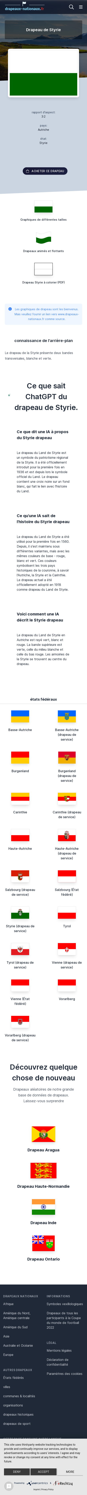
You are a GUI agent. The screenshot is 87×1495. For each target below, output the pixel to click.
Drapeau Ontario (43, 1259)
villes (6, 1387)
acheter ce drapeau (45, 171)
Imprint (37, 1489)
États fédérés (13, 1378)
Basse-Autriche (20, 730)
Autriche (43, 129)
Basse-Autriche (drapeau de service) (67, 734)
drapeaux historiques (18, 1414)
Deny (17, 1472)
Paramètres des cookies (64, 1374)
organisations (13, 1405)
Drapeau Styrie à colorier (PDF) (43, 282)
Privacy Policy (47, 1489)
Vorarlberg (67, 999)
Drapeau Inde (43, 1222)
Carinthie (20, 812)
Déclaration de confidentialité (57, 1362)
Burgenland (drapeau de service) (67, 776)
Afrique (8, 1304)
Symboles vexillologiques (65, 1304)
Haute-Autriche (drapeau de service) (67, 853)
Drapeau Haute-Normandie (43, 1186)
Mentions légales (59, 1350)
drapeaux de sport (17, 1424)
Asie (6, 1336)
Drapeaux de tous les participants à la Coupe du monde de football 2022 (64, 1320)
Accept (43, 1472)
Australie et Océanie (18, 1345)
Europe (8, 1355)
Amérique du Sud (15, 1327)
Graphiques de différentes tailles (43, 219)
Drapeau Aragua (43, 1150)
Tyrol (67, 926)
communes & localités (19, 1396)
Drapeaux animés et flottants (43, 251)
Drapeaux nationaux (20, 1296)
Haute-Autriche (20, 849)
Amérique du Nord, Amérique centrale (16, 1315)
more (70, 1472)
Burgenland (20, 771)
